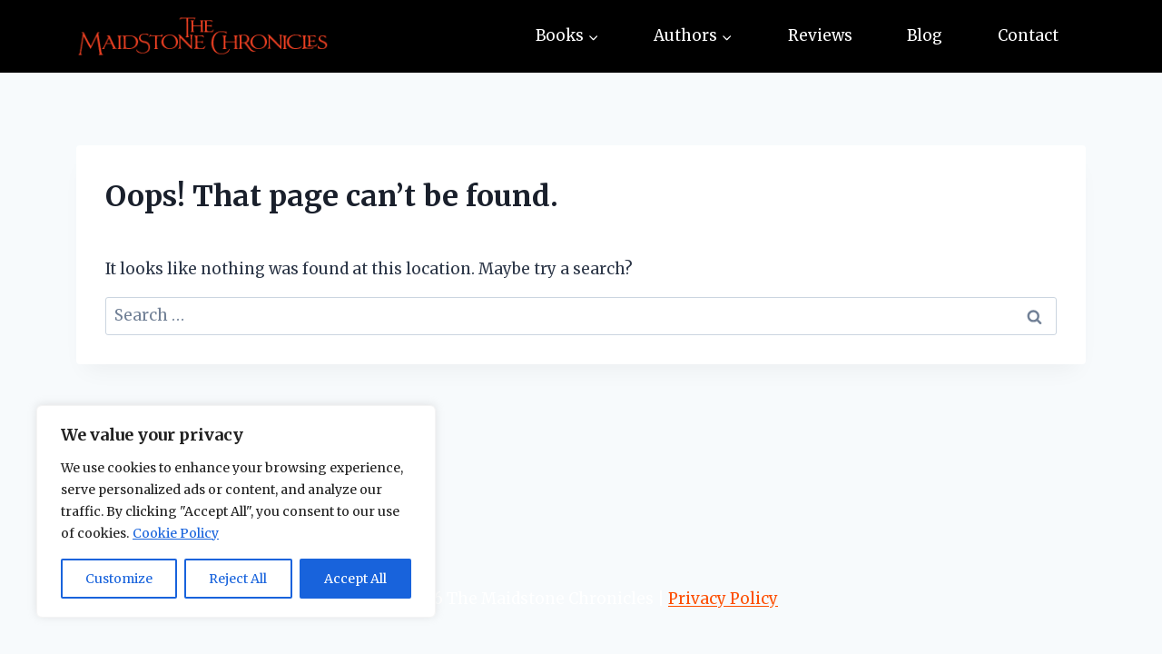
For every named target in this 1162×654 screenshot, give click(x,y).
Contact (1028, 35)
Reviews (820, 35)
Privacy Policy (723, 599)
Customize (119, 578)
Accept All (355, 578)
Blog (924, 35)
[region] (236, 511)
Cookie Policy (176, 533)
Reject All (238, 578)
